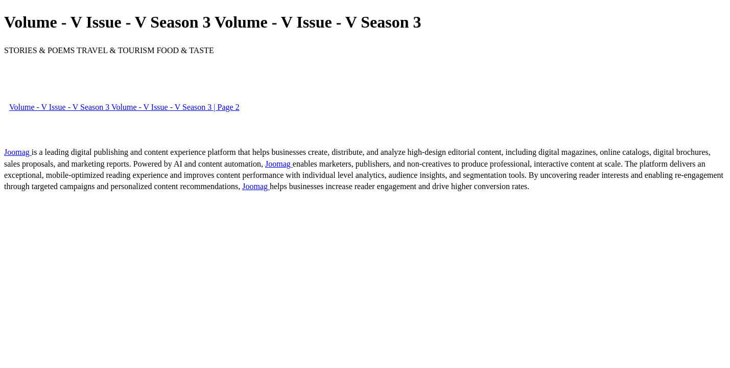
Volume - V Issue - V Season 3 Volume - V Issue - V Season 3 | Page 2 (124, 107)
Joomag (18, 152)
